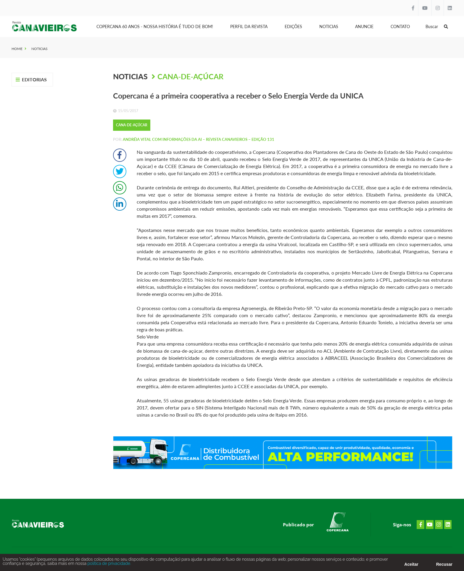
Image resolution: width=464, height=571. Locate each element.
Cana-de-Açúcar (190, 76)
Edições (293, 26)
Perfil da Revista (249, 26)
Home (17, 48)
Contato (400, 26)
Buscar (437, 26)
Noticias (328, 26)
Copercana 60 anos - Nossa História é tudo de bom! (154, 26)
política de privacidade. (108, 565)
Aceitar (411, 566)
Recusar (444, 566)
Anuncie (364, 26)
